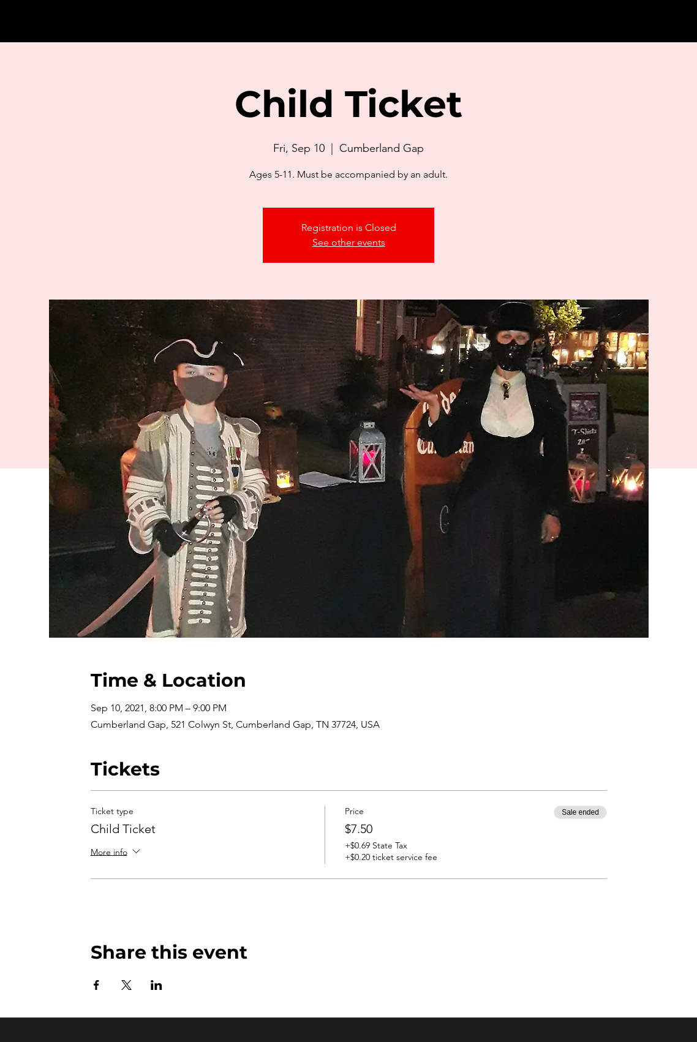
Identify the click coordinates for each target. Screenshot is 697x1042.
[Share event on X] (126, 985)
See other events (348, 242)
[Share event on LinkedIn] (156, 985)
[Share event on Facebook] (96, 985)
